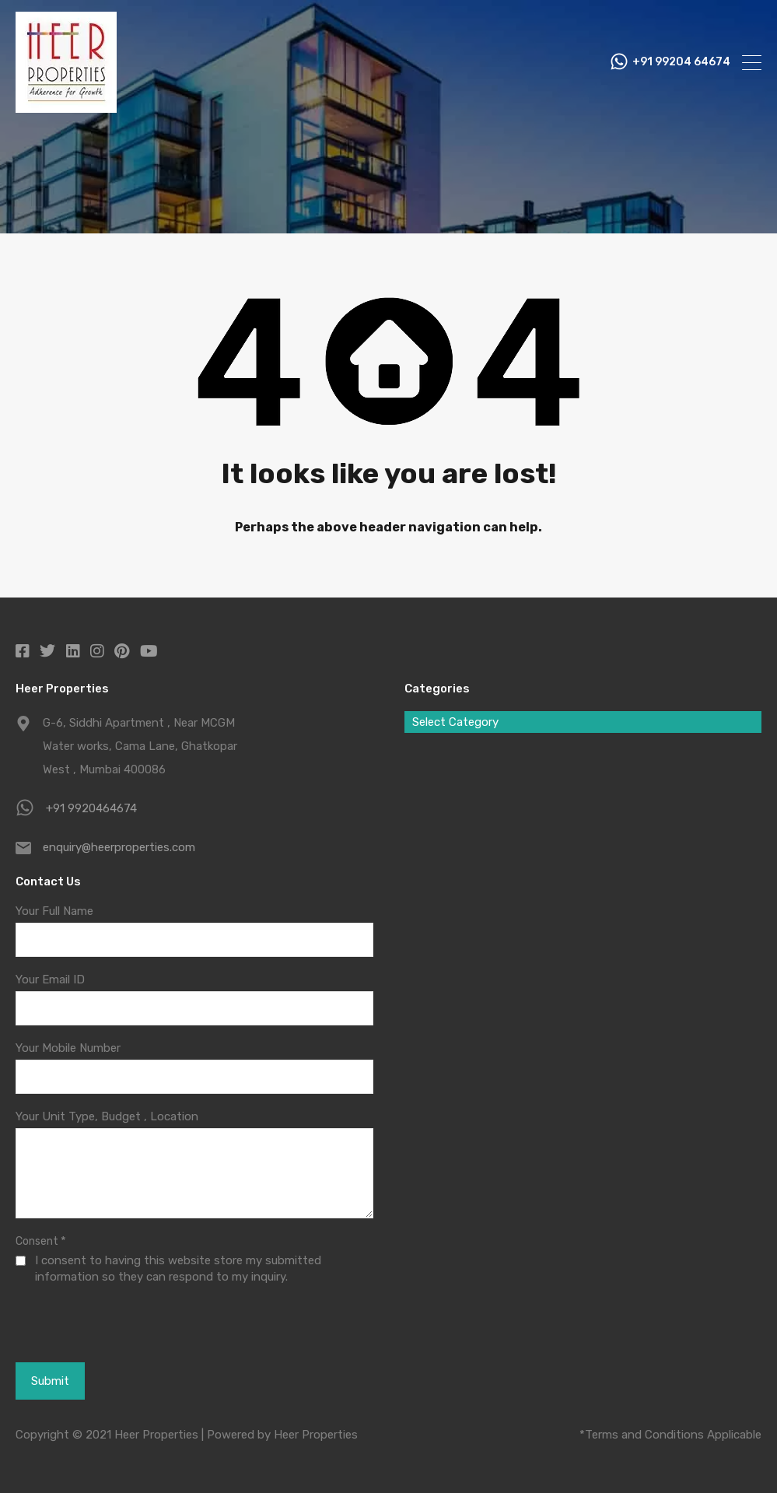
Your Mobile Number (68, 1048)
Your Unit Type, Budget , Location (107, 1116)
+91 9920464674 (91, 808)
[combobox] (583, 722)
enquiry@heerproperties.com (119, 847)
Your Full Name (54, 911)
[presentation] (101, 1322)
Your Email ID (50, 980)
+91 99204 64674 (681, 62)
